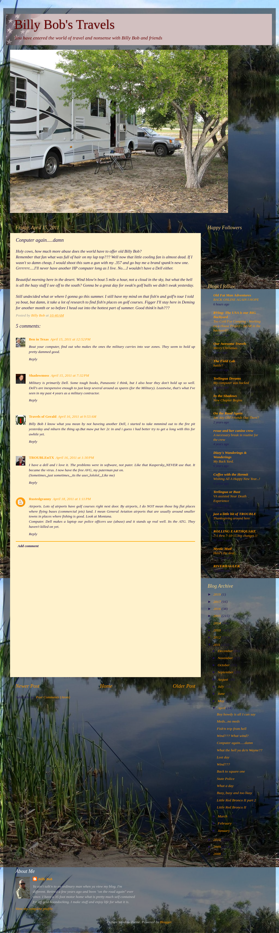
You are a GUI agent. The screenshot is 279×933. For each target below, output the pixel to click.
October (224, 665)
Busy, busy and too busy (234, 793)
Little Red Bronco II (231, 807)
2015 (217, 616)
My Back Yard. (223, 461)
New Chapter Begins (227, 400)
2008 (217, 854)
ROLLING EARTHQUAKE (234, 531)
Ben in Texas (39, 339)
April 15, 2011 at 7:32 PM (70, 375)
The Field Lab (224, 361)
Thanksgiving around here (231, 518)
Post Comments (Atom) (53, 697)
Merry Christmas (225, 348)
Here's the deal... (225, 553)
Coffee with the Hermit (230, 474)
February (225, 823)
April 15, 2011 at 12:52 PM (70, 339)
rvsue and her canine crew (233, 431)
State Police (226, 779)
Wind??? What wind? (232, 736)
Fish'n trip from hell (232, 729)
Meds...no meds (228, 721)
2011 (217, 645)
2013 (217, 630)
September (226, 672)
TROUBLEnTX (41, 457)
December (226, 651)
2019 (217, 594)
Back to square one (231, 771)
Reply (33, 359)
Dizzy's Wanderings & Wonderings (230, 455)
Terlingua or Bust (226, 492)
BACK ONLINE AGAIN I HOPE (236, 300)
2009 (217, 847)
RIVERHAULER (226, 566)
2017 (217, 602)
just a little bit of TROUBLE (234, 514)
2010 (217, 840)
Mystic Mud (222, 549)
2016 (217, 609)
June (222, 694)
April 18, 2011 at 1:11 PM (72, 499)
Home (106, 686)
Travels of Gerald (42, 416)
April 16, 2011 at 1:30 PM (75, 457)
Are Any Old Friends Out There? (236, 418)
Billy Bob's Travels (64, 24)
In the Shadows (225, 396)
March (223, 816)
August (223, 679)
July (221, 686)
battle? (218, 365)
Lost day (223, 757)
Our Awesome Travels (229, 344)
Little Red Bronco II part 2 (236, 800)
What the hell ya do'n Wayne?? (239, 750)
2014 (217, 623)
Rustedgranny (40, 499)
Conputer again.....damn (235, 743)
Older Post (184, 686)
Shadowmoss (39, 375)
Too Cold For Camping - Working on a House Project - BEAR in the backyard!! (236, 326)
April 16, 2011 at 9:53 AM (77, 416)
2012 (217, 637)
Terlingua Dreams (227, 378)
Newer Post (28, 686)
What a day (225, 786)
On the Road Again (227, 413)
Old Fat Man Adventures (232, 295)
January (224, 831)
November (226, 658)
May (221, 701)
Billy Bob (45, 879)
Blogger (165, 922)
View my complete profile (34, 909)
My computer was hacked (231, 383)
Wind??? (223, 764)
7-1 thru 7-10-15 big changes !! (235, 536)
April (222, 708)
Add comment (28, 546)
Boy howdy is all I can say (236, 714)
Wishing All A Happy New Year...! (236, 479)
